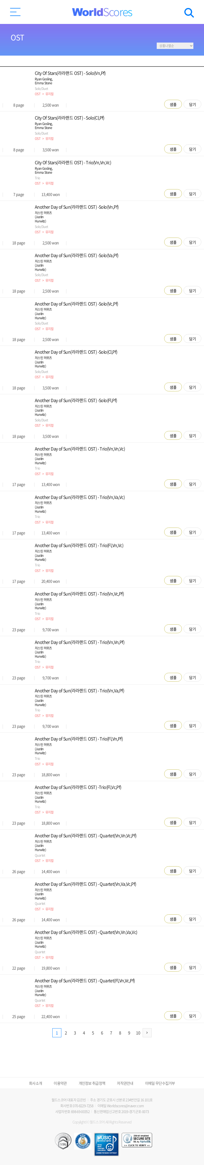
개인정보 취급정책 (92, 1083)
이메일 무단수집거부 (160, 1083)
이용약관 (60, 1083)
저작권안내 (125, 1083)
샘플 (173, 104)
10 (138, 1033)
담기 (192, 104)
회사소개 (35, 1083)
